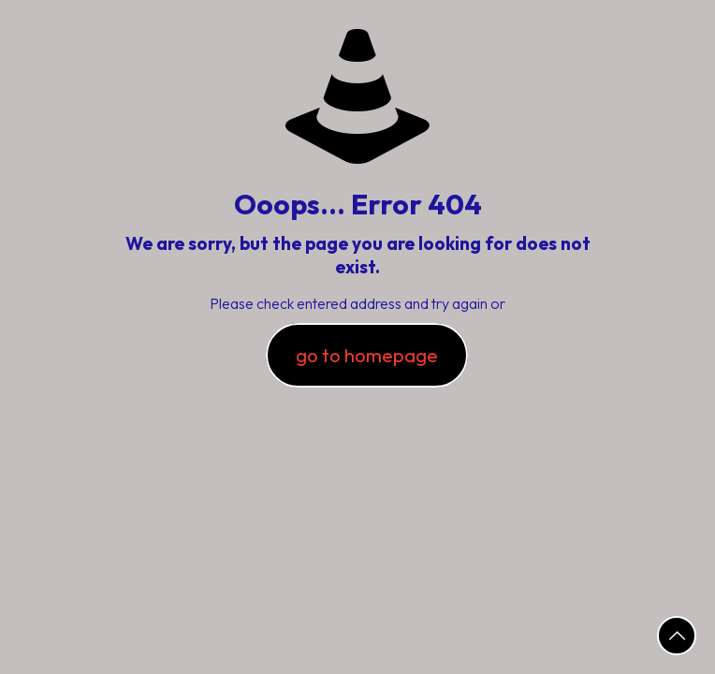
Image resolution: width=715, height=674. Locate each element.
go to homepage (367, 355)
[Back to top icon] (676, 635)
